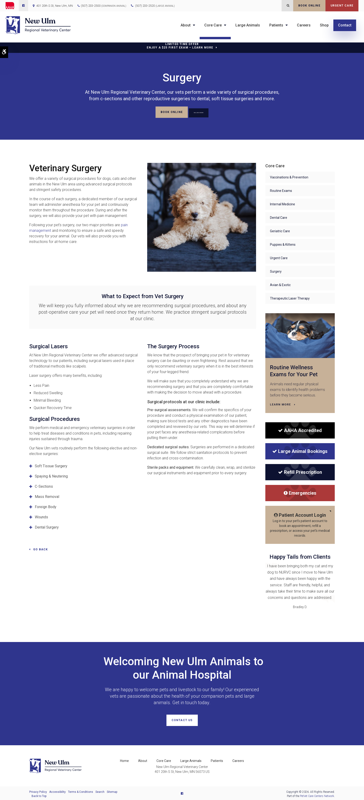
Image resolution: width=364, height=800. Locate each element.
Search (99, 790)
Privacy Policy (38, 790)
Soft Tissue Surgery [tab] (51, 465)
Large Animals (247, 25)
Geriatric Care (280, 230)
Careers (304, 25)
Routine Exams (281, 190)
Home (124, 759)
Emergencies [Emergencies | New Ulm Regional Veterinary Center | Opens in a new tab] (300, 492)
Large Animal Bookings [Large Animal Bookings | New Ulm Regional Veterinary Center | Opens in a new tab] (300, 450)
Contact (344, 25)
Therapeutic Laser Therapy (290, 298)
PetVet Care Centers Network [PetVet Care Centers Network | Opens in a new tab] (317, 794)
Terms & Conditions (80, 790)
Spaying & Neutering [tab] (51, 475)
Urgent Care (342, 5)
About (186, 25)
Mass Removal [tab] (47, 496)
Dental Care (278, 217)
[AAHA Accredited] (300, 430)
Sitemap (112, 790)
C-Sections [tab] (44, 486)
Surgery (276, 271)
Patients (276, 25)
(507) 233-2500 (91, 5)
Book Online (309, 5)
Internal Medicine (282, 203)
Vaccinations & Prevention (289, 176)
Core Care (213, 25)
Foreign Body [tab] (45, 506)
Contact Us (182, 719)
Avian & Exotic (280, 284)
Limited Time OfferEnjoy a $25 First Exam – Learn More (180, 45)
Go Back (40, 548)
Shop (324, 25)
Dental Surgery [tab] (47, 526)
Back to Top (39, 794)
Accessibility (57, 790)
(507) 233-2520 (155, 5)
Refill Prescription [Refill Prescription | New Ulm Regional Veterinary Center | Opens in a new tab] (300, 471)
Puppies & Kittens (283, 244)
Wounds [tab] (41, 516)
